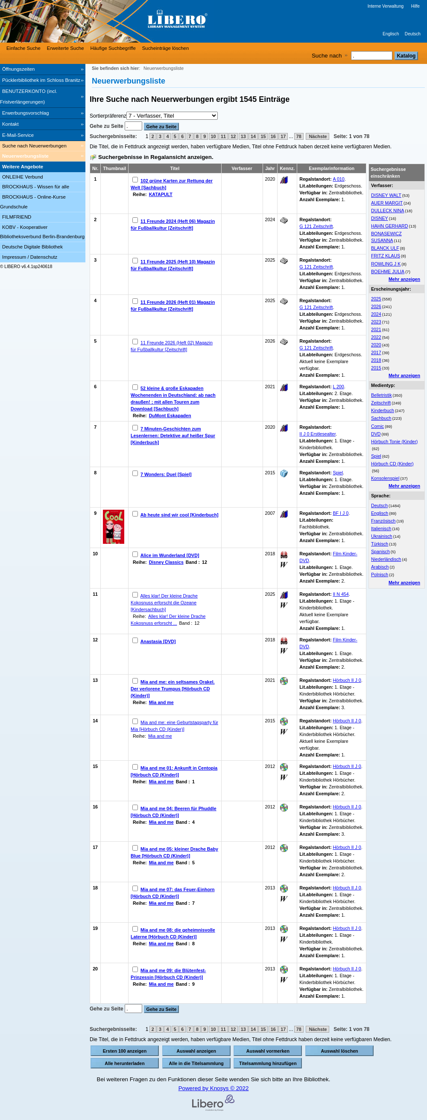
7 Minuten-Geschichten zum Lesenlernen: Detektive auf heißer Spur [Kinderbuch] (173, 435)
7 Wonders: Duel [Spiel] (165, 474)
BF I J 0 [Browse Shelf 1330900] (340, 513)
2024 (376, 314)
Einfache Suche (23, 48)
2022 (376, 337)
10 (213, 136)
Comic (377, 426)
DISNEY (379, 218)
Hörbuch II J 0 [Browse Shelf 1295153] (347, 806)
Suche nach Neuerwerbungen (34, 145)
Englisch (391, 34)
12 (233, 136)
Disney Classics (166, 562)
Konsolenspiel (385, 478)
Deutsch (413, 34)
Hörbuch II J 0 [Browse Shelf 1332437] (347, 968)
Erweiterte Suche (65, 48)
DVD (376, 433)
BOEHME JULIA (387, 271)
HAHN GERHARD (389, 225)
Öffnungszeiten (18, 69)
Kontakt (10, 124)
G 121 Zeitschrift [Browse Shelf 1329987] (316, 347)
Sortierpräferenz (108, 116)
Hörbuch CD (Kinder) (392, 463)
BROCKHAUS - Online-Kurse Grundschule (33, 201)
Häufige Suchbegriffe (113, 48)
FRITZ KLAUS (385, 255)
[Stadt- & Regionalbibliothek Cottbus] (128, 21)
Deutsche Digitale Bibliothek (32, 246)
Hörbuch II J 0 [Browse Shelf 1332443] (347, 720)
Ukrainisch (381, 536)
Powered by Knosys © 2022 (213, 1088)
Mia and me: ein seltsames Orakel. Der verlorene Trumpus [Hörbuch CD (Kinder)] (173, 688)
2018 (376, 360)
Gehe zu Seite (107, 126)
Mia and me (161, 702)
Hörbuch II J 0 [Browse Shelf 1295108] (347, 680)
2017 (376, 352)
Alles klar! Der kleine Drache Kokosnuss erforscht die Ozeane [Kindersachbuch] (164, 602)
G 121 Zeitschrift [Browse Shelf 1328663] (316, 307)
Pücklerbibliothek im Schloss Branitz (41, 80)
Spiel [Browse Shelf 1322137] (338, 472)
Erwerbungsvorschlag (25, 112)
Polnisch (379, 574)
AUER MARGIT (387, 202)
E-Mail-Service (18, 135)
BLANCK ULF (385, 248)
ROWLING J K (386, 263)
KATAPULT (161, 194)
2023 (376, 321)
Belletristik (381, 395)
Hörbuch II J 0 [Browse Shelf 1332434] (347, 766)
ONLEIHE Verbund (22, 176)
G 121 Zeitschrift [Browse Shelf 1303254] (316, 226)
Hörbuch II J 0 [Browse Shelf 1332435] (347, 887)
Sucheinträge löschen (165, 48)
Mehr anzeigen (404, 279)
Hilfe (415, 6)
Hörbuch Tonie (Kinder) (394, 441)
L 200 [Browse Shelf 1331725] (338, 386)
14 (253, 136)
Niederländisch (386, 559)
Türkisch (379, 543)
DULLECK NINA (387, 210)
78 (298, 136)
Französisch (383, 520)
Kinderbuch (382, 410)
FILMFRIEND (16, 216)
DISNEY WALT (386, 195)
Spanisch (380, 551)
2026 (376, 306)
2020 (376, 344)
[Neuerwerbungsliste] (42, 156)
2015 (376, 367)
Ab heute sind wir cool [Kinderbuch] (179, 514)
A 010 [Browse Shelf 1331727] (338, 179)
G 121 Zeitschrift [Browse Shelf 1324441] (316, 266)
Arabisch (380, 566)
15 (263, 136)
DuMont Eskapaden (170, 415)
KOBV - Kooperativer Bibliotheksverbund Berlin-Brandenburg (42, 232)
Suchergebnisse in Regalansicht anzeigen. (156, 157)
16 (273, 136)
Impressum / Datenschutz (29, 257)
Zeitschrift (381, 402)
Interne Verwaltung (386, 6)
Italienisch (381, 528)
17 (283, 136)
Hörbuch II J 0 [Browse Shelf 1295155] (347, 847)
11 (223, 136)
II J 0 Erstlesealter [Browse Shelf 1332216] (317, 433)
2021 (376, 329)
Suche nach (327, 55)
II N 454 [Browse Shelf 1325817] (340, 594)
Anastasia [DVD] (158, 641)
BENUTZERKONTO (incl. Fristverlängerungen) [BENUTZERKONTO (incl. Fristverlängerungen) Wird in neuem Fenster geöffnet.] (28, 96)
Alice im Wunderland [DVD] (169, 555)
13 (243, 136)
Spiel (376, 456)
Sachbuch (381, 418)
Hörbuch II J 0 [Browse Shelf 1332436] (347, 928)
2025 (376, 298)
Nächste (317, 136)
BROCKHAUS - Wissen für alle (35, 186)
